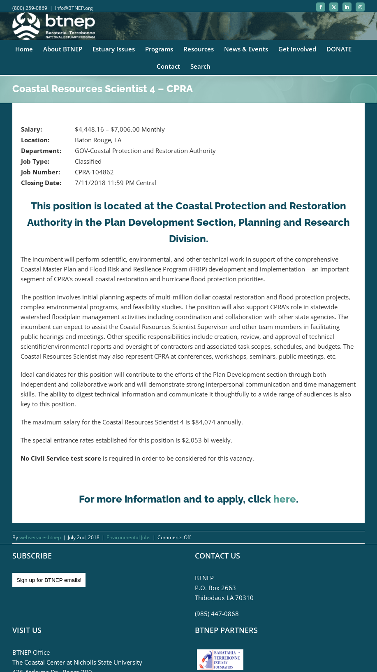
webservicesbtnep (40, 537)
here (284, 499)
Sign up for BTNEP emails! (48, 580)
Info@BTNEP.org (74, 8)
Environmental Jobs (128, 537)
